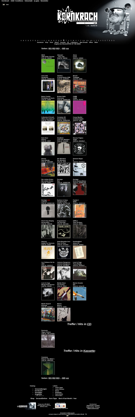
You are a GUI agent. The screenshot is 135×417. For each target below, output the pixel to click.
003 (57, 48)
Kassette (89, 350)
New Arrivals (84, 42)
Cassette (63, 42)
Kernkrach (40, 42)
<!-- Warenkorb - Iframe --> (67, 416)
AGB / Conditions (17, 1)
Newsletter (44, 1)
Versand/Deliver (41, 398)
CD (68, 42)
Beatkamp (58, 392)
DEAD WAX (58, 395)
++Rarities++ (74, 42)
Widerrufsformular (93, 408)
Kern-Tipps (53, 398)
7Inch (51, 42)
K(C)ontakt (29, 1)
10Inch (57, 42)
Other (96, 42)
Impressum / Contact (93, 405)
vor (67, 48)
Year (75, 398)
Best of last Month (65, 398)
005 (63, 48)
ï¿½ (84, 40)
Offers (91, 42)
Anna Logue (59, 387)
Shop (32, 398)
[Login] (36, 1)
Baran (57, 391)
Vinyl (46, 42)
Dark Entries (59, 394)
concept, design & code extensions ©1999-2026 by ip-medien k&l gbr (67, 414)
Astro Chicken (59, 389)
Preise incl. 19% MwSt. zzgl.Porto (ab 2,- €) (43, 405)
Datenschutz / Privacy (93, 407)
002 (54, 48)
